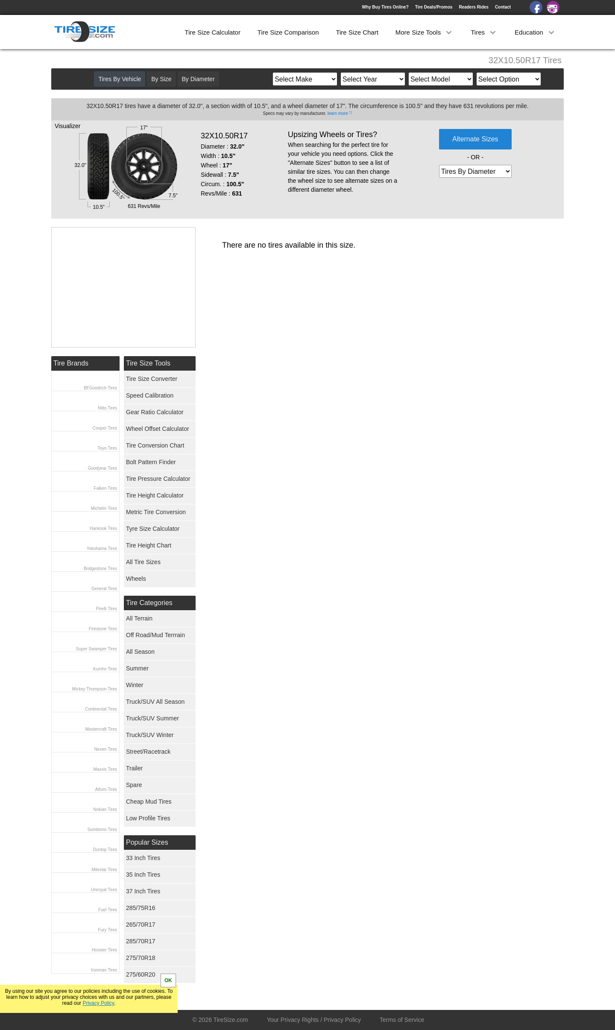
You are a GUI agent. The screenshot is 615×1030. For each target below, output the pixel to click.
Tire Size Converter (151, 378)
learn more (338, 113)
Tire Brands (70, 363)
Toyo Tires (107, 448)
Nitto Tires (107, 408)
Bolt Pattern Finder (151, 462)
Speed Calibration (149, 395)
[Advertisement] (123, 287)
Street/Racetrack (148, 751)
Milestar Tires (104, 869)
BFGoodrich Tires (100, 388)
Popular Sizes (147, 842)
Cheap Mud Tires (149, 801)
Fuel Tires (107, 909)
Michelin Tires (104, 508)
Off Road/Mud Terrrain (155, 635)
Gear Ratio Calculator (155, 412)
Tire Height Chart (148, 545)
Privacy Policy (98, 1003)
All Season (140, 651)
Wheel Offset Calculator (157, 428)
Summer (137, 668)
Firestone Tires (103, 628)
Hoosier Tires (104, 950)
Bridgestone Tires (100, 568)
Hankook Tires (103, 528)
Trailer (134, 768)
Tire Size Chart (357, 32)
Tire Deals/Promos (434, 7)
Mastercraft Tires (101, 729)
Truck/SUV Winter (150, 735)
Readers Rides (473, 7)
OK (168, 980)
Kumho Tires (105, 669)
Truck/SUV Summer (152, 718)
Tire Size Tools (148, 363)
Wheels (136, 578)
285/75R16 (140, 907)
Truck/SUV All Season (155, 701)
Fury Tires (107, 930)
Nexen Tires (105, 749)
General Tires (104, 588)
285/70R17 (140, 941)
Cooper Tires (105, 428)
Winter (134, 685)
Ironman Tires (104, 970)
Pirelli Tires (106, 608)
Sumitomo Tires (102, 829)
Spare (134, 784)
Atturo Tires (106, 789)
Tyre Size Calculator (152, 528)
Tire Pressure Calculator (158, 478)
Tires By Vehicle (119, 79)
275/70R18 (140, 957)
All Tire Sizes (143, 562)
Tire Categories (149, 602)
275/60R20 (140, 974)
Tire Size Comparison (288, 32)
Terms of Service (402, 1019)
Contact (503, 7)
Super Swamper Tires (96, 649)
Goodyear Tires (102, 468)
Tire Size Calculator (212, 32)
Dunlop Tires (105, 849)
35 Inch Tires (143, 874)
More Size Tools (424, 32)
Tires (484, 32)
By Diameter (198, 79)
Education (535, 32)
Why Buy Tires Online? (385, 7)
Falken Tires (105, 488)
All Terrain (139, 618)
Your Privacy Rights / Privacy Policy (314, 1019)
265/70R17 (140, 924)
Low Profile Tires (148, 818)
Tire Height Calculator (155, 495)
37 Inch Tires (143, 891)
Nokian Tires (105, 809)
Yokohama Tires (102, 548)
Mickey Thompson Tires (94, 689)
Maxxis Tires (105, 769)
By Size (161, 79)
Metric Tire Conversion (156, 512)
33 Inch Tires (143, 857)
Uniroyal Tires (104, 889)
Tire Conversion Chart (155, 445)
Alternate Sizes (475, 139)
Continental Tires (101, 709)
